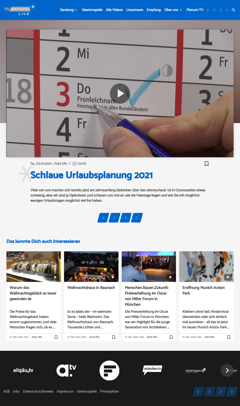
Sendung (67, 10)
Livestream (134, 10)
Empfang (154, 10)
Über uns (171, 10)
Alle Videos (114, 10)
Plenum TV (195, 10)
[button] (227, 370)
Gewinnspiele (92, 10)
